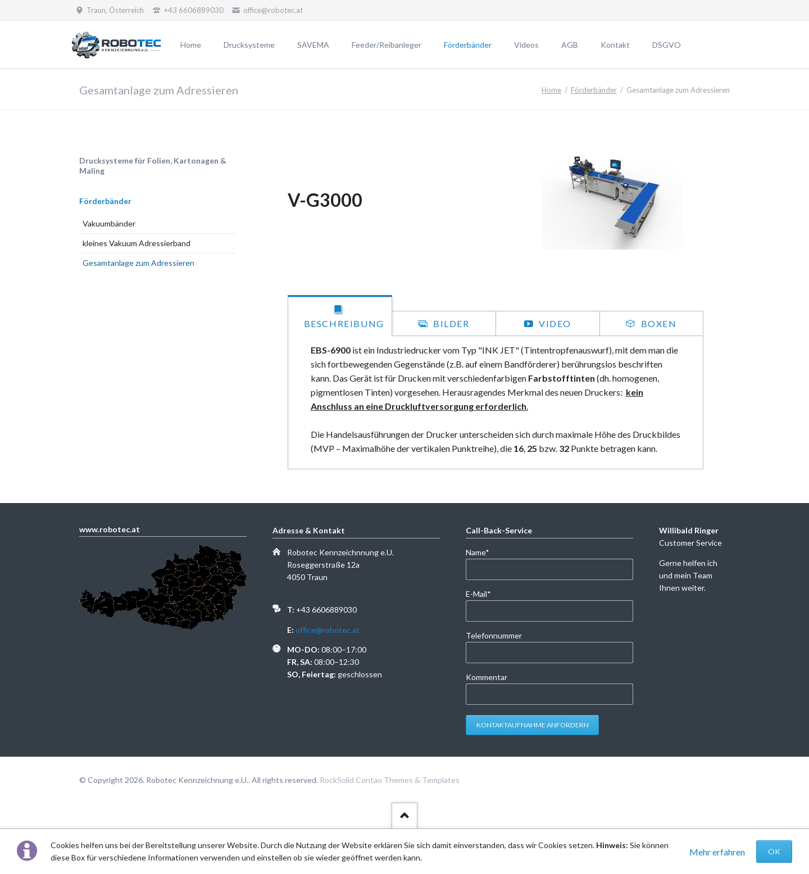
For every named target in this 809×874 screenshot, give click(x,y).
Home (551, 89)
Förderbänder (594, 89)
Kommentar (486, 677)
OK (774, 851)
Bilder (449, 323)
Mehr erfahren (717, 851)
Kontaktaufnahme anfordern (532, 725)
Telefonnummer (494, 635)
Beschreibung (344, 323)
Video (553, 323)
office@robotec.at (328, 630)
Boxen (657, 323)
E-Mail (484, 593)
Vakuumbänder (109, 223)
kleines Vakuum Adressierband (136, 243)
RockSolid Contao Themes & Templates (390, 780)
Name (484, 551)
